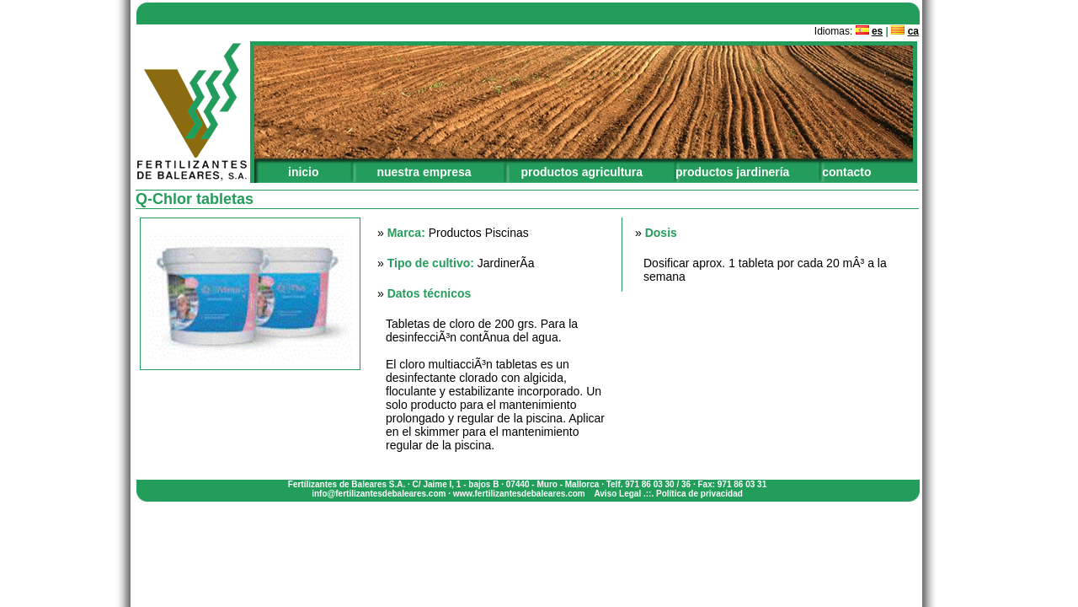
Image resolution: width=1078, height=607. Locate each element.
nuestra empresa (423, 172)
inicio (303, 172)
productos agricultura (581, 172)
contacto (846, 172)
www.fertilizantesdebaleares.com (519, 493)
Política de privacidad (699, 493)
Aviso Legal (617, 493)
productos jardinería (732, 172)
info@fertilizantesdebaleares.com (379, 493)
